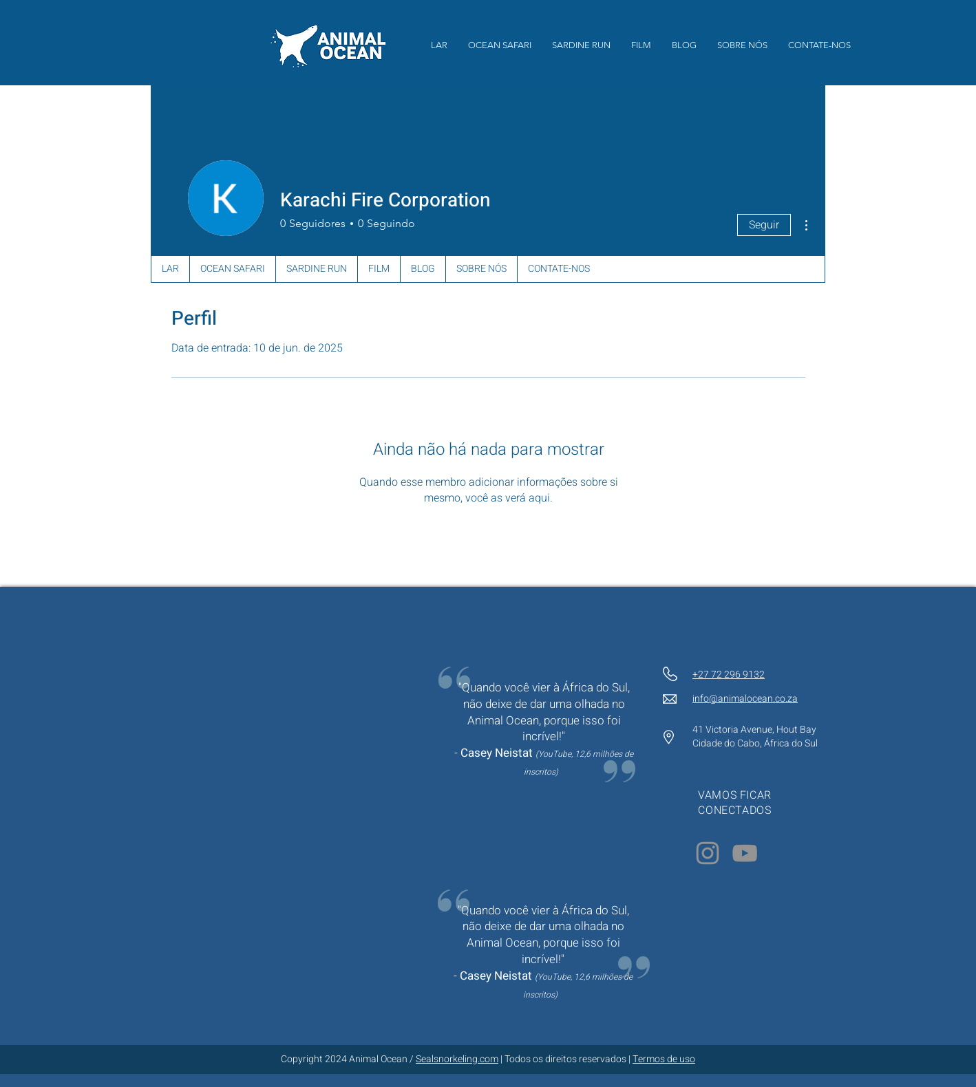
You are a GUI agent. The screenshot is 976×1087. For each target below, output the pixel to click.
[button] (641, 45)
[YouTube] (745, 853)
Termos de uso (664, 1059)
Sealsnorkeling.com (457, 1059)
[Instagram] (707, 853)
